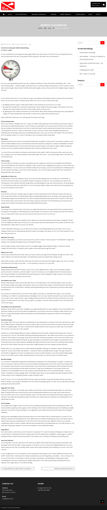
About (90, 14)
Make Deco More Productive (63, 468)
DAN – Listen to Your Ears (87, 74)
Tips (30, 44)
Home (10, 14)
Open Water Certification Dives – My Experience (91, 64)
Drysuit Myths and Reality (87, 52)
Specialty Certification (39, 14)
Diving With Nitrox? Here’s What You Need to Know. (18, 468)
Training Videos (80, 14)
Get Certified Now (21, 14)
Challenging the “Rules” (87, 70)
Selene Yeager (7, 50)
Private (98, 14)
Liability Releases (65, 14)
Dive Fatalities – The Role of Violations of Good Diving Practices (92, 58)
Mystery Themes (24, 507)
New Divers (23, 44)
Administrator (6, 44)
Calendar (53, 14)
